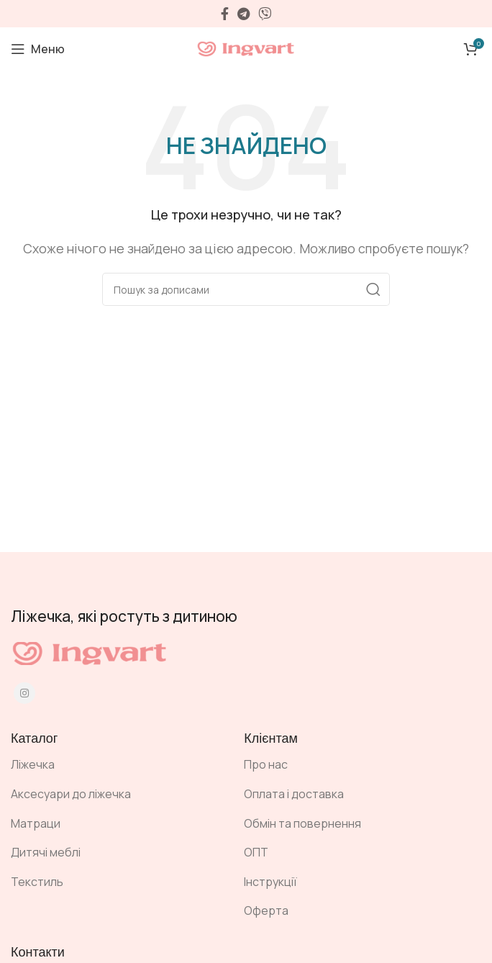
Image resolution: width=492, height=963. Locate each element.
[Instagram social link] (24, 693)
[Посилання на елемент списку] (116, 765)
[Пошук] (246, 289)
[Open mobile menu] (38, 49)
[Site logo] (246, 47)
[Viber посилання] (264, 13)
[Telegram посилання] (243, 13)
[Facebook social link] (225, 13)
